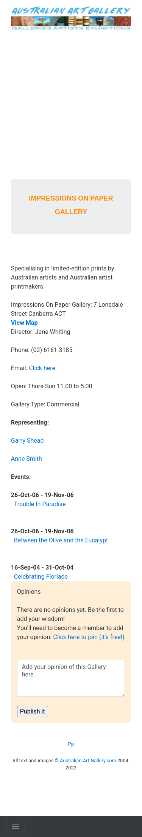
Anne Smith (26, 458)
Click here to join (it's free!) (88, 637)
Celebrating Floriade (41, 576)
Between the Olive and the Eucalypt (61, 540)
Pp (71, 744)
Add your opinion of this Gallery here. (71, 678)
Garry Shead (27, 440)
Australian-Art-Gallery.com (88, 760)
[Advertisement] (71, 105)
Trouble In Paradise (40, 504)
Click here (42, 368)
